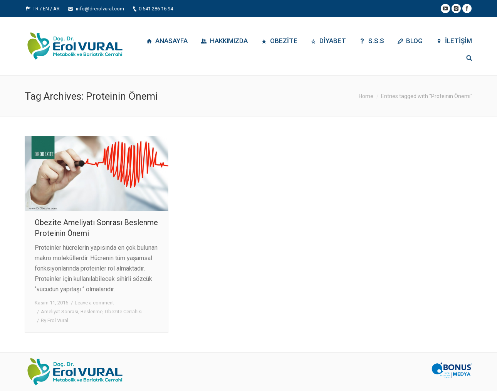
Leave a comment (94, 303)
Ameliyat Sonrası (59, 311)
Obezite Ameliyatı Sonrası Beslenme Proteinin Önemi (96, 228)
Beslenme (91, 311)
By (54, 320)
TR (36, 9)
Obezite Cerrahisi (124, 311)
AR (56, 9)
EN (46, 9)
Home (366, 96)
